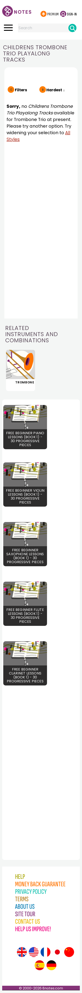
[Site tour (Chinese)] (69, 952)
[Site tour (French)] (45, 952)
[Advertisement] (25, 766)
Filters (21, 90)
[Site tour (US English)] (33, 952)
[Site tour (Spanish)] (39, 965)
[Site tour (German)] (51, 965)
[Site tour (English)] (21, 952)
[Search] (72, 28)
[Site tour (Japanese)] (57, 952)
